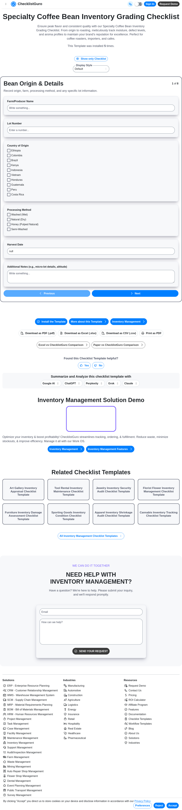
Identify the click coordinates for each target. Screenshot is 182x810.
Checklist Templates (138, 719)
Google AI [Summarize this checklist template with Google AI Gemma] (51, 383)
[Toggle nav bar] (5, 4)
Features (131, 709)
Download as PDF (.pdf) (37, 333)
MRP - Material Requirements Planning (27, 704)
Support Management (17, 747)
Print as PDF (151, 333)
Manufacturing (73, 685)
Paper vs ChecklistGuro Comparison (118, 345)
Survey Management (16, 795)
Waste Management (16, 761)
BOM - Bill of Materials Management (25, 709)
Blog (129, 728)
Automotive (72, 690)
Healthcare (72, 733)
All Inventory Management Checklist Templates (91, 536)
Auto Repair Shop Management (23, 771)
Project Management (16, 719)
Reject (159, 805)
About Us (131, 733)
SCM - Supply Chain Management (24, 700)
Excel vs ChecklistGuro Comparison (63, 345)
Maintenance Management (20, 738)
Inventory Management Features (110, 449)
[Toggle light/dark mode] (138, 4)
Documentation (135, 714)
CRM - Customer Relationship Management (30, 690)
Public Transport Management (22, 790)
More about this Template (89, 321)
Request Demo (169, 4)
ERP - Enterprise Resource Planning (25, 685)
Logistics (70, 704)
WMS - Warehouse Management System (28, 695)
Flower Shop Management (20, 776)
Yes (84, 365)
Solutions (8, 680)
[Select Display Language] (130, 4)
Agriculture (71, 700)
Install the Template (51, 321)
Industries (69, 680)
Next (135, 293)
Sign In (150, 4)
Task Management (15, 723)
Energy (69, 709)
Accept (172, 805)
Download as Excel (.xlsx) (78, 333)
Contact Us (133, 690)
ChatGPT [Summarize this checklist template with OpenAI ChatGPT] (73, 383)
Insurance (71, 714)
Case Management (15, 728)
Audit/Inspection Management (21, 752)
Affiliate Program (136, 704)
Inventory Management (128, 321)
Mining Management (16, 766)
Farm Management (15, 757)
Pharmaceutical (74, 738)
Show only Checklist (91, 58)
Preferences (142, 805)
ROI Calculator (135, 700)
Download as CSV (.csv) (118, 333)
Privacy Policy (142, 801)
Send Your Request (91, 651)
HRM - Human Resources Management (27, 714)
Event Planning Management (21, 785)
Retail (68, 719)
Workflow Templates (138, 723)
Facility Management (16, 733)
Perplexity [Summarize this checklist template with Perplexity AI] (94, 383)
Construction (72, 695)
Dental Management (16, 781)
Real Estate (72, 728)
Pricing (130, 695)
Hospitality (71, 723)
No (98, 365)
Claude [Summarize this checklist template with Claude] (131, 383)
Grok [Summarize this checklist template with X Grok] (113, 383)
